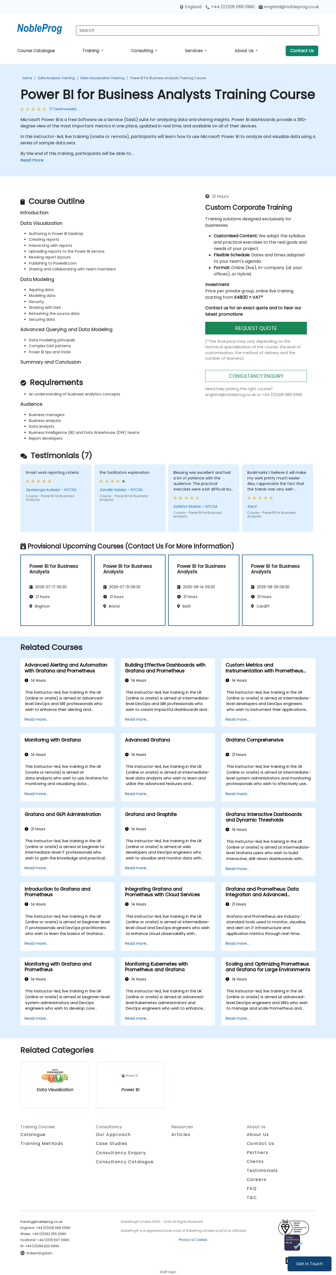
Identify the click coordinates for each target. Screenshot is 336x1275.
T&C (252, 1197)
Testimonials (262, 1170)
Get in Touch (309, 1264)
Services (194, 51)
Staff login (168, 1272)
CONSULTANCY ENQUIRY (256, 376)
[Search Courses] (197, 30)
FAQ (252, 1188)
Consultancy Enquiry (121, 1153)
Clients (255, 1161)
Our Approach (113, 1134)
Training (91, 51)
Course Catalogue (36, 51)
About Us (244, 51)
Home (27, 78)
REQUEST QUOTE (256, 328)
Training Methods (41, 1143)
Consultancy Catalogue (125, 1162)
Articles (181, 1134)
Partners (257, 1152)
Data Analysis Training (56, 78)
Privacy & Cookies (193, 1239)
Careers (257, 1179)
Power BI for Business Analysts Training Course (168, 78)
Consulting (142, 51)
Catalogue (33, 1134)
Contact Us (302, 51)
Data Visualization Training (102, 78)
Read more (31, 160)
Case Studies (111, 1143)
